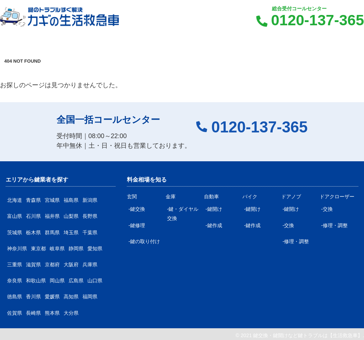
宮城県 (52, 200)
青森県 (33, 200)
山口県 (94, 280)
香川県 (33, 296)
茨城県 (14, 232)
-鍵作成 (213, 225)
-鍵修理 (136, 225)
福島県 (71, 200)
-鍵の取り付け (144, 241)
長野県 (89, 216)
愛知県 (94, 248)
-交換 (288, 225)
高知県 (71, 296)
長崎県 (33, 313)
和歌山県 (36, 280)
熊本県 (52, 313)
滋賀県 (33, 264)
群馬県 (52, 232)
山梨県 (71, 216)
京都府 (52, 264)
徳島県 (14, 296)
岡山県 (57, 280)
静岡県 (76, 248)
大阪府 (71, 264)
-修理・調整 (296, 241)
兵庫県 (89, 264)
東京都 (38, 248)
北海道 (14, 200)
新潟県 (89, 200)
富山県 (14, 216)
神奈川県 (17, 248)
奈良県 (14, 280)
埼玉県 (71, 232)
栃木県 (33, 232)
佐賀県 (14, 313)
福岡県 (89, 296)
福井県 (52, 216)
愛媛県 (52, 296)
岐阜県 (57, 248)
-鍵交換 (136, 209)
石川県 (33, 216)
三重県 (14, 264)
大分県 (71, 313)
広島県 (76, 280)
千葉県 (89, 232)
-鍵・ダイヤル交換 (183, 213)
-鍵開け (213, 209)
